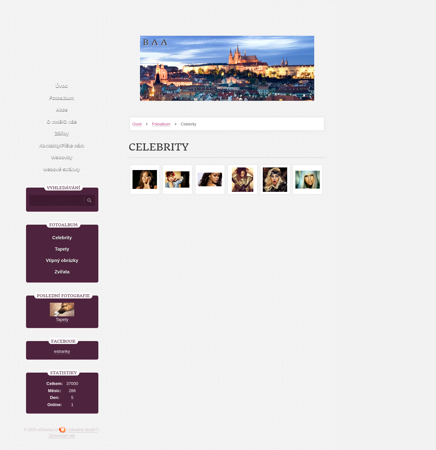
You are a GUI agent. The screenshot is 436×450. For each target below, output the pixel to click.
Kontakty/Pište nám (61, 145)
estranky (62, 351)
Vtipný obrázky (62, 260)
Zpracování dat (62, 435)
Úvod (137, 124)
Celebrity (62, 237)
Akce (62, 109)
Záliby (62, 133)
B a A (155, 42)
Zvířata (62, 271)
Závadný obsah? (82, 430)
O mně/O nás (62, 121)
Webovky (62, 157)
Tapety (62, 249)
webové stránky (61, 169)
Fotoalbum (161, 124)
